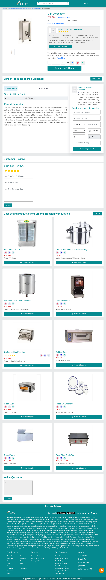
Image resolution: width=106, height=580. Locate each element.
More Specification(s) (56, 23)
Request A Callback (53, 505)
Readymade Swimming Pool (27, 545)
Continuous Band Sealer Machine (40, 538)
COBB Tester (73, 532)
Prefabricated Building (50, 525)
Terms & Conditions (37, 558)
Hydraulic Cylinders (63, 527)
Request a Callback (64, 67)
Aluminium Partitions (42, 519)
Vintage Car (83, 545)
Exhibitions (10, 570)
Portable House (17, 523)
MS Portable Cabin (71, 523)
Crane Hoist (53, 532)
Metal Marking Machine (72, 534)
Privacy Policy (36, 560)
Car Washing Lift (65, 541)
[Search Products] (38, 3)
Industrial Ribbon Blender (27, 519)
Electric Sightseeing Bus (62, 545)
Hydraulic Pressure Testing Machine (18, 534)
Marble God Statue (87, 534)
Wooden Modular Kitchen (28, 541)
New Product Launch (62, 568)
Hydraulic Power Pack (78, 527)
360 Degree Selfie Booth (60, 547)
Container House (19, 527)
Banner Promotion (61, 563)
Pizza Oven (9, 403)
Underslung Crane (32, 532)
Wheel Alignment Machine (89, 541)
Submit (7, 204)
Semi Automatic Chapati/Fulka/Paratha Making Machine (25, 543)
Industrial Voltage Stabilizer (68, 530)
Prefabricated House (82, 525)
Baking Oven (61, 351)
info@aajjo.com (83, 562)
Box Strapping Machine (73, 519)
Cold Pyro (48, 547)
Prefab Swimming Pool (51, 543)
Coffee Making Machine (14, 351)
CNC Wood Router (93, 527)
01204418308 (82, 555)
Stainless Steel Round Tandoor (17, 300)
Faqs (8, 573)
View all (98, 213)
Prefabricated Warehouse (67, 525)
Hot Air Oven (41, 527)
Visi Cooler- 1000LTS (13, 249)
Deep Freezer (10, 454)
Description (43, 88)
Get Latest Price (63, 17)
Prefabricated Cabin (20, 525)
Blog (8, 565)
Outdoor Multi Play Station (57, 517)
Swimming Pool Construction (83, 543)
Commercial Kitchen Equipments (29, 536)
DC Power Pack (51, 527)
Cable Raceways (71, 536)
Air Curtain (13, 536)
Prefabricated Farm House (31, 523)
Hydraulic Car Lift (55, 521)
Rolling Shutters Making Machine (48, 541)
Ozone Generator (38, 547)
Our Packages (59, 560)
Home (4, 7)
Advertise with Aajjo (61, 558)
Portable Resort (59, 523)
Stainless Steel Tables (58, 519)
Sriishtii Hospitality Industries (70, 29)
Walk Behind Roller (73, 517)
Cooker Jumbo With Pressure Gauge (72, 249)
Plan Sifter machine (47, 536)
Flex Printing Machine (15, 530)
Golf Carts (74, 545)
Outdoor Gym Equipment (45, 545)
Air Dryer (16, 541)
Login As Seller (60, 573)
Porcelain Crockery (64, 403)
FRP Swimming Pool (66, 543)
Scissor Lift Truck (68, 521)
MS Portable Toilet (47, 523)
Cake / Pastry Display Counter (41, 534)
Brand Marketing (60, 565)
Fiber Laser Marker (58, 534)
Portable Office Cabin (35, 525)
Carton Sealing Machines (90, 519)
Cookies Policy (36, 555)
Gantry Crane (43, 532)
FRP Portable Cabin (85, 523)
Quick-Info (10, 568)
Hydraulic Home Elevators (26, 521)
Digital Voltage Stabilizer (86, 530)
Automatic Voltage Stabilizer (16, 532)
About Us (10, 555)
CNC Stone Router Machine (32, 530)
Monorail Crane (63, 532)
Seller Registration (61, 555)
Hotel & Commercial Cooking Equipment (19, 7)
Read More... (61, 57)
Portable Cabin (43, 517)
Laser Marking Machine (29, 517)
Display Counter (12, 521)
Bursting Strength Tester (86, 532)
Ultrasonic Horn (59, 536)
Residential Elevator (42, 521)
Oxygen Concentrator (24, 547)
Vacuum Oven (31, 527)
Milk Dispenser (36, 7)
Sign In (84, 3)
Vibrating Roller (85, 517)
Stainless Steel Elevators (83, 521)
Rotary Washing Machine (50, 530)
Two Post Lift (76, 541)
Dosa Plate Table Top (65, 454)
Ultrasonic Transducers (21, 538)
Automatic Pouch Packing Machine (63, 538)
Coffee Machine (63, 300)
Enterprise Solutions (62, 570)
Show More (96, 78)
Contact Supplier (61, 46)
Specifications (11, 88)
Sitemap (10, 558)
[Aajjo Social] (85, 512)
